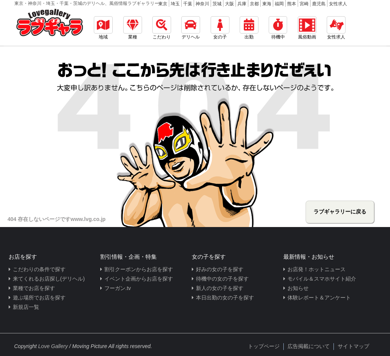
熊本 (291, 3)
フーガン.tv (117, 288)
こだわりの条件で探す (39, 269)
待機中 (278, 28)
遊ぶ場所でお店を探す (39, 298)
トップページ (264, 346)
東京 (162, 3)
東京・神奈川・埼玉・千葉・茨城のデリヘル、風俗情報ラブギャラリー (86, 3)
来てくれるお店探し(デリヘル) (49, 279)
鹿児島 (319, 3)
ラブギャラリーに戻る (340, 212)
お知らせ (298, 288)
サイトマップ (353, 346)
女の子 (220, 28)
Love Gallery (53, 346)
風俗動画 (307, 28)
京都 (254, 3)
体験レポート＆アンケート (319, 298)
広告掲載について (309, 346)
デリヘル (190, 28)
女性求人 (338, 3)
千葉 (187, 3)
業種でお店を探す (34, 288)
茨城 (217, 3)
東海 (266, 3)
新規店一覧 (26, 307)
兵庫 (241, 3)
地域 (103, 28)
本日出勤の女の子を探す (225, 298)
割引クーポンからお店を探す (138, 269)
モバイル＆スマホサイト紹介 (322, 279)
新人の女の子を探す (219, 288)
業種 (132, 28)
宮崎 (304, 3)
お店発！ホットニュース (317, 269)
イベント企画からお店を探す (138, 279)
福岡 (279, 3)
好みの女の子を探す (219, 269)
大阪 (229, 3)
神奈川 (202, 3)
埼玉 (175, 3)
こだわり (161, 28)
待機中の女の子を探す (222, 279)
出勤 (249, 28)
